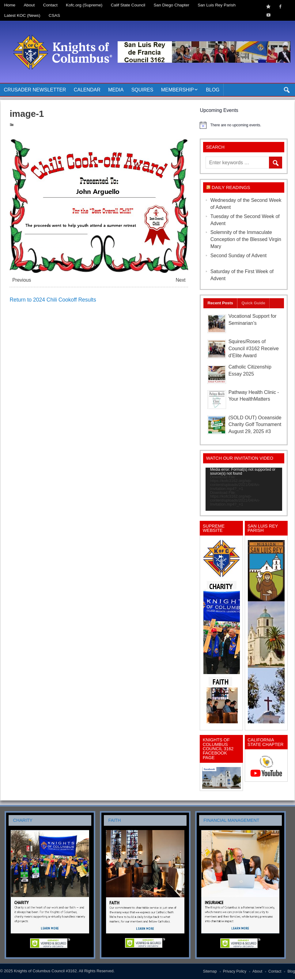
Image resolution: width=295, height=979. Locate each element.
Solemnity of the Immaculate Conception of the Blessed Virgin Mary (245, 239)
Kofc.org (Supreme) (84, 5)
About (29, 5)
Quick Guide (253, 303)
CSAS (54, 15)
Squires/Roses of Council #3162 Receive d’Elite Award (254, 348)
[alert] (244, 125)
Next (180, 280)
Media (116, 89)
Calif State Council (128, 5)
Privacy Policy (235, 971)
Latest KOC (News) (22, 15)
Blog (212, 89)
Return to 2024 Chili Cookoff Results (52, 300)
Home (9, 5)
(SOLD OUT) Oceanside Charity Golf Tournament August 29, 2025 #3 (255, 424)
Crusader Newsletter (35, 89)
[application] (244, 489)
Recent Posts (220, 303)
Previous (21, 280)
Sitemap (210, 971)
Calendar (87, 89)
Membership (177, 89)
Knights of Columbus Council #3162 (45, 971)
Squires (142, 89)
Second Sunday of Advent (238, 255)
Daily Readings (231, 187)
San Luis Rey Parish (217, 5)
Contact (50, 5)
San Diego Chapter (171, 5)
